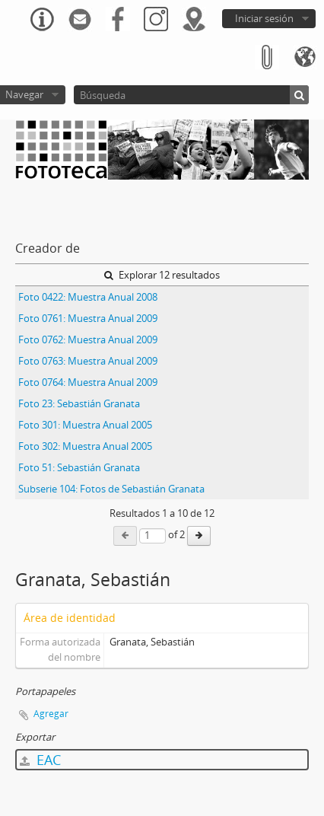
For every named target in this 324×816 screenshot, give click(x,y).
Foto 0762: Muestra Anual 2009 (87, 339)
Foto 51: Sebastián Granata (79, 467)
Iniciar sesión (264, 18)
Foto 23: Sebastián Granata (79, 403)
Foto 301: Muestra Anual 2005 (85, 425)
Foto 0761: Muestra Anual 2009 (87, 318)
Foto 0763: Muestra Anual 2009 (87, 361)
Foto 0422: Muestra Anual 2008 (87, 297)
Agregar (50, 713)
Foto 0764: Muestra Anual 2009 (87, 382)
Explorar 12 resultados (162, 275)
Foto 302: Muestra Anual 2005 (85, 446)
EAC (40, 760)
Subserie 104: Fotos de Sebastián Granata (111, 489)
